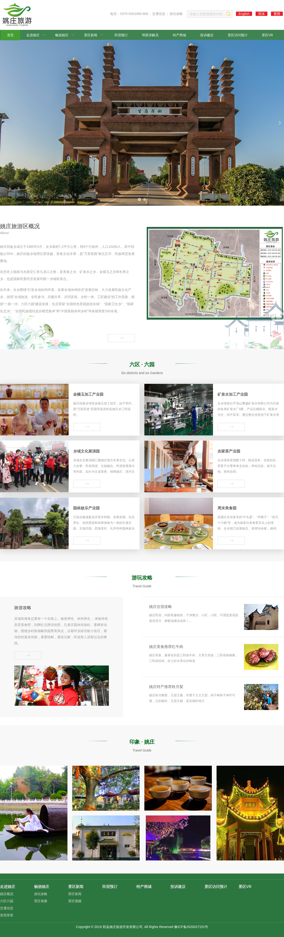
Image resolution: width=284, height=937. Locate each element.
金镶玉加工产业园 (88, 394)
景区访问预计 (238, 35)
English (244, 14)
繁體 (277, 14)
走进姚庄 (35, 35)
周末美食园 (226, 508)
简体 (261, 14)
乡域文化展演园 (86, 451)
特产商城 (179, 35)
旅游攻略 (22, 607)
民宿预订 (121, 35)
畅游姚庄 (64, 35)
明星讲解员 (150, 35)
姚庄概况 (6, 894)
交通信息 (158, 14)
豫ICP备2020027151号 (191, 927)
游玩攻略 (176, 14)
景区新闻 (93, 35)
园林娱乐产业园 (86, 508)
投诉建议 (206, 35)
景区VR (267, 35)
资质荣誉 (6, 915)
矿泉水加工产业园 (232, 394)
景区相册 (40, 901)
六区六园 (6, 901)
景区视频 (74, 901)
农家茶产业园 (228, 451)
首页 (10, 35)
